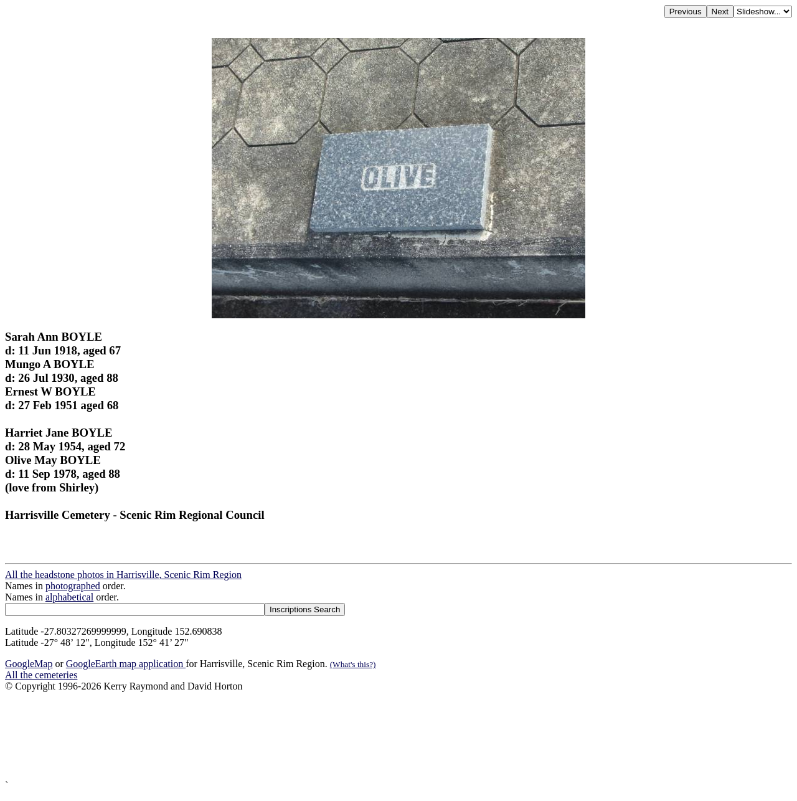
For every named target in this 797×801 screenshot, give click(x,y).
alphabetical (69, 597)
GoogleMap (28, 663)
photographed (72, 586)
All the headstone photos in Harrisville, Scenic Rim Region (123, 574)
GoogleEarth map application (126, 663)
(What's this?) (353, 664)
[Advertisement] (378, 736)
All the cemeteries (41, 675)
